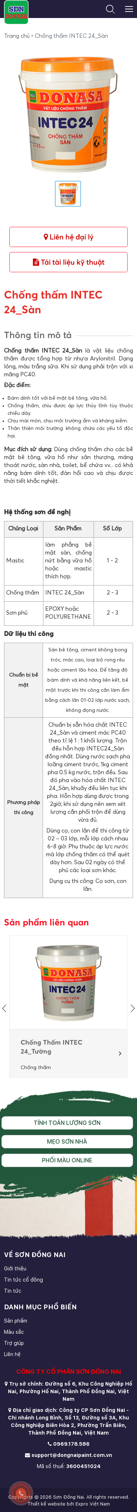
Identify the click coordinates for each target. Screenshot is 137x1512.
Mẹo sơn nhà (67, 1141)
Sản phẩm (15, 1321)
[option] (68, 1007)
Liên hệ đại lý (69, 237)
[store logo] (16, 12)
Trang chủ (17, 36)
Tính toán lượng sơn (67, 1123)
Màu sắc (14, 1332)
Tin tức (12, 1291)
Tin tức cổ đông (23, 1280)
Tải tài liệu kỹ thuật (68, 262)
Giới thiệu (15, 1268)
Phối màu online (67, 1160)
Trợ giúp (14, 1343)
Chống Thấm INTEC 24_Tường (51, 1047)
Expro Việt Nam (93, 1504)
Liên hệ (12, 1354)
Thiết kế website (46, 1504)
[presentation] (6, 1008)
